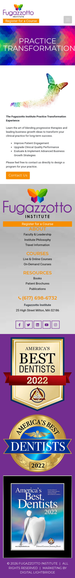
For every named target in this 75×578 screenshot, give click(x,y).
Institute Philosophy (37, 240)
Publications (37, 289)
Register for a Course (21, 21)
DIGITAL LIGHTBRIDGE (37, 572)
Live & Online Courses (37, 259)
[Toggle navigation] (68, 19)
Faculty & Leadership (37, 234)
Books (37, 278)
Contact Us (18, 175)
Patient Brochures (37, 283)
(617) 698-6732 (37, 298)
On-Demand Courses (37, 264)
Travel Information (37, 245)
